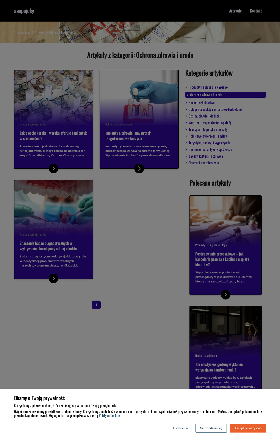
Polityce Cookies (109, 415)
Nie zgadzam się (211, 428)
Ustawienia (180, 428)
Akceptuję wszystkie (248, 428)
